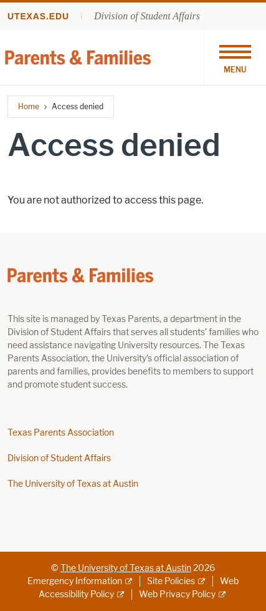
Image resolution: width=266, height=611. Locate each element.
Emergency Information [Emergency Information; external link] (74, 581)
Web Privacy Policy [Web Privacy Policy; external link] (177, 594)
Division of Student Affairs (147, 16)
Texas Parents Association (60, 433)
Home (28, 106)
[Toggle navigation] (235, 57)
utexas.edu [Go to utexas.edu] (38, 16)
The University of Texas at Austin (72, 484)
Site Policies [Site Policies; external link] (171, 581)
